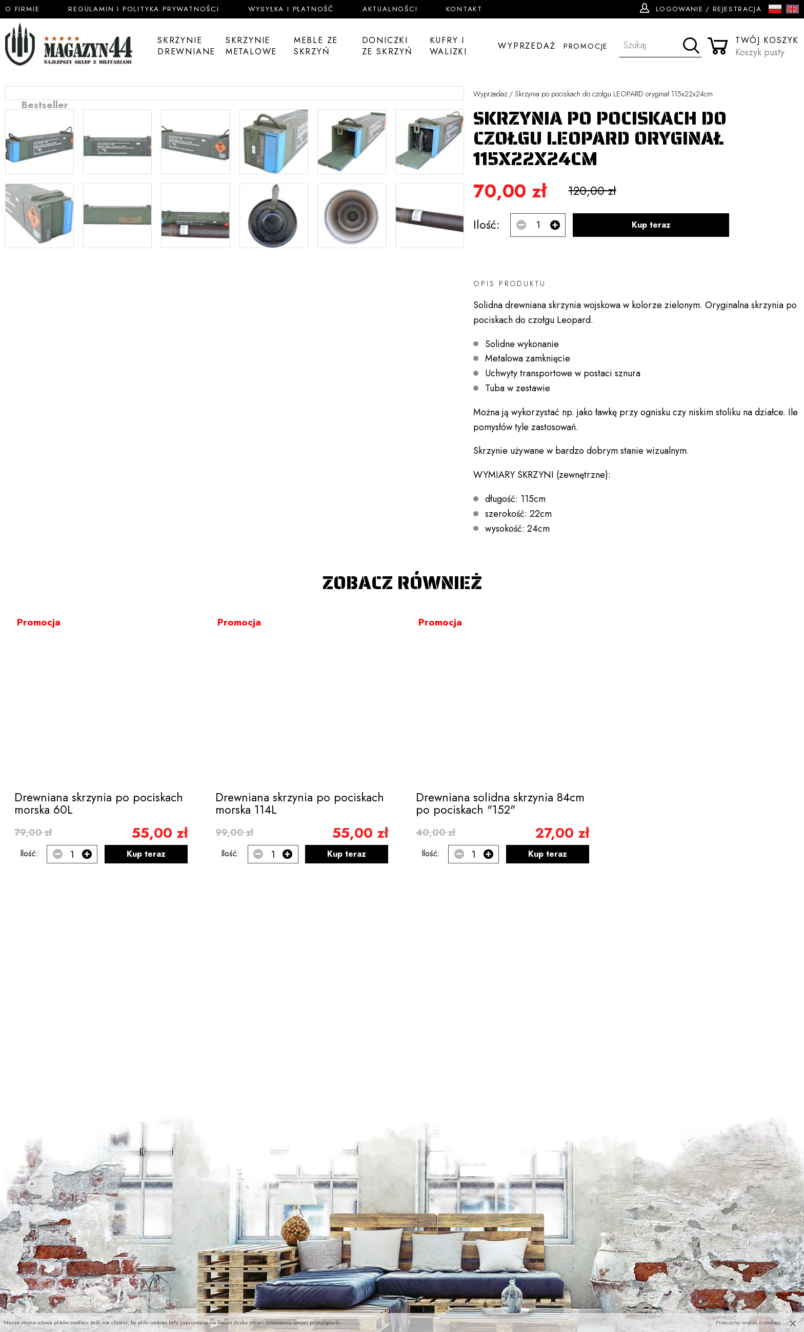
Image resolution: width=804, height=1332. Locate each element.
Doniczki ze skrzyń (387, 46)
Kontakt (464, 9)
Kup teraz (651, 225)
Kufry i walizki (448, 46)
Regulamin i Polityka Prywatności (143, 9)
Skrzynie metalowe (251, 46)
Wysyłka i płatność (291, 9)
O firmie (22, 9)
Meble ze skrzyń (316, 46)
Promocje (586, 46)
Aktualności (390, 9)
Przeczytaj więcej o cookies (748, 1322)
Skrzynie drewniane (186, 46)
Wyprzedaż (526, 46)
